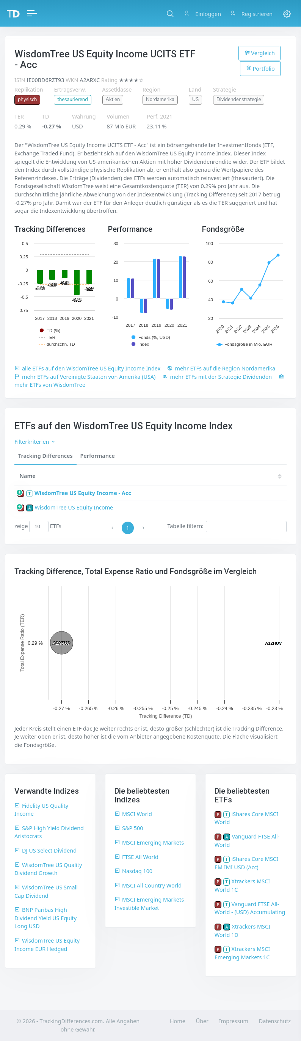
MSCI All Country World (148, 885)
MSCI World (133, 814)
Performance (97, 455)
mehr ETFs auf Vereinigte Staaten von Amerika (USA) (84, 376)
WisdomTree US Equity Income (73, 507)
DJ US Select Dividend (45, 850)
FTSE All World (136, 857)
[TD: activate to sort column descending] (183, 476)
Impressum (233, 1021)
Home (177, 1021)
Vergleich (260, 53)
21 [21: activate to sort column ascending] (204, 475)
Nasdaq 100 (133, 871)
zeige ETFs (37, 526)
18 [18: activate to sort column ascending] (272, 475)
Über (202, 1021)
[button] (170, 13)
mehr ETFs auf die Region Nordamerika (221, 368)
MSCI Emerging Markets (149, 842)
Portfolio (260, 68)
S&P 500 (128, 828)
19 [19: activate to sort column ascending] (249, 475)
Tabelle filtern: (227, 526)
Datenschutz (275, 1021)
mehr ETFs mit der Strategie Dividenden (217, 376)
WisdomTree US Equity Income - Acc (82, 493)
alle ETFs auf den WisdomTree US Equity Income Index (87, 368)
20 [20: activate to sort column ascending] (226, 475)
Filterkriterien (35, 441)
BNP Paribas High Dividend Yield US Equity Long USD (45, 918)
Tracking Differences (45, 455)
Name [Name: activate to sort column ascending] (28, 475)
